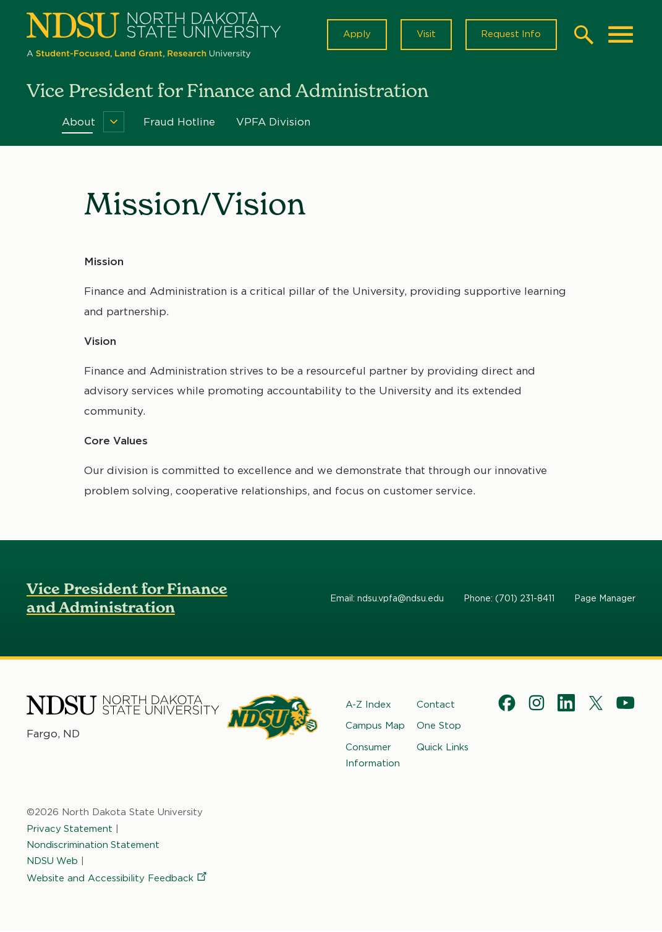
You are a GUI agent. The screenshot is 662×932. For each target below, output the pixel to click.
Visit (425, 34)
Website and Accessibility (117, 878)
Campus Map (375, 726)
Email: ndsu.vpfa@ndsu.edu (387, 599)
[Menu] (113, 122)
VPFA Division (273, 122)
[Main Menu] (620, 34)
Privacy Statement (70, 829)
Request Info (510, 34)
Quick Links (443, 747)
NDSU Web (53, 861)
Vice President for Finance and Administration (127, 598)
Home (35, 122)
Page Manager (604, 599)
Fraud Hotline (179, 122)
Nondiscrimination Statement (93, 845)
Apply (356, 34)
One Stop (439, 726)
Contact (436, 705)
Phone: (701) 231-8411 (509, 599)
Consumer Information (373, 755)
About (78, 122)
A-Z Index (368, 705)
